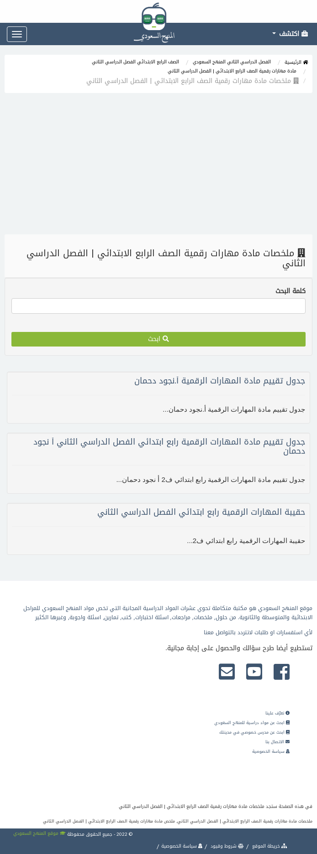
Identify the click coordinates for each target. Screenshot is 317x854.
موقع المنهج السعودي (39, 833)
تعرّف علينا (277, 713)
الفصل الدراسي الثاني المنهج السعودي (232, 61)
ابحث (158, 339)
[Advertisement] (158, 166)
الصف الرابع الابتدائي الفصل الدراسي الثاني (135, 61)
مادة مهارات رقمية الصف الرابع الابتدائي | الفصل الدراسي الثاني (232, 71)
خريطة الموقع (269, 846)
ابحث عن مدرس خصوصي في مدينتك (254, 732)
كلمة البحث (290, 291)
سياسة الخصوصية (271, 751)
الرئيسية (296, 62)
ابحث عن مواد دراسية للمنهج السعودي (252, 723)
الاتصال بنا (277, 742)
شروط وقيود (226, 846)
